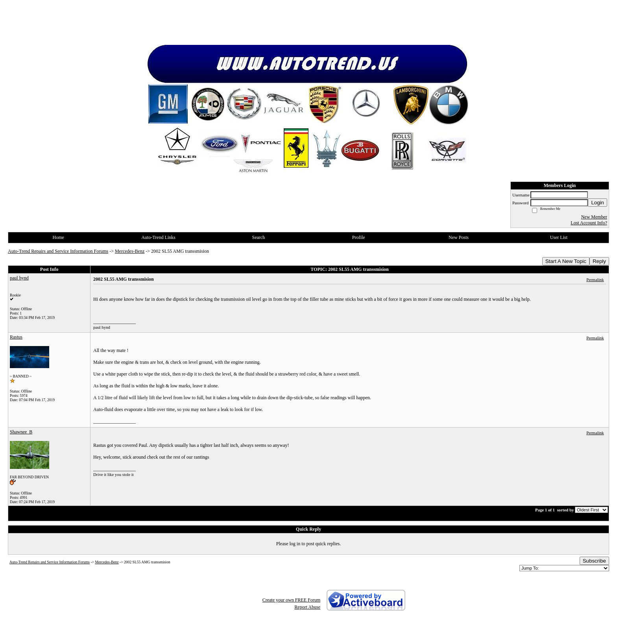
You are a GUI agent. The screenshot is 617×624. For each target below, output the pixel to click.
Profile (358, 237)
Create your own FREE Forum (291, 600)
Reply (599, 261)
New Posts (459, 237)
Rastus (16, 337)
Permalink (595, 279)
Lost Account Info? (589, 223)
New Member (594, 217)
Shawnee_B (21, 432)
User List (558, 237)
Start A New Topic (565, 261)
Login (597, 203)
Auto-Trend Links (158, 237)
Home (58, 237)
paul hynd (19, 278)
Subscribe (594, 561)
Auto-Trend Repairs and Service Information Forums (58, 251)
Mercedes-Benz (129, 251)
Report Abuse (307, 607)
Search (258, 237)
